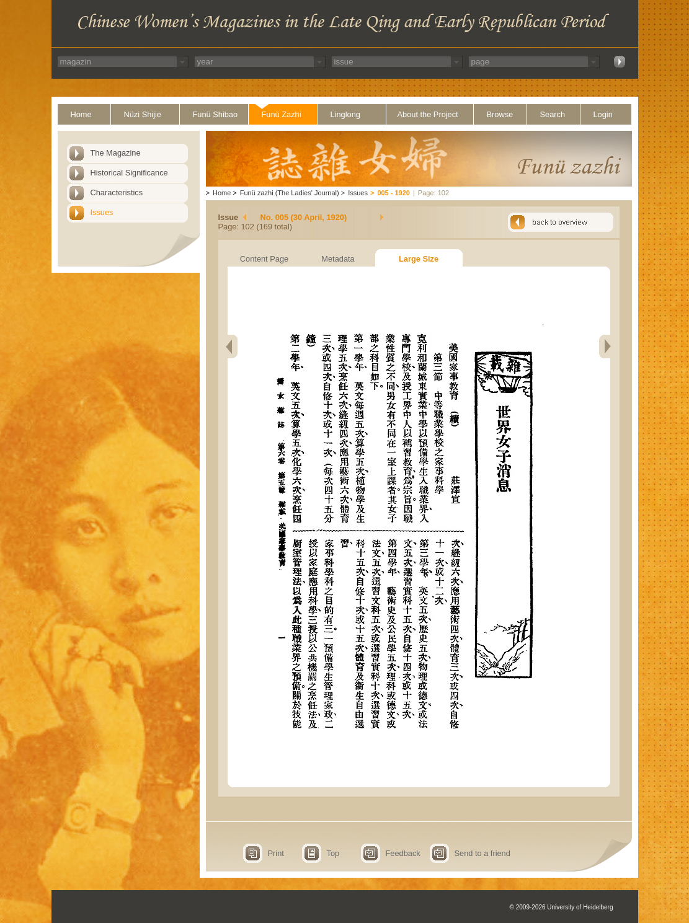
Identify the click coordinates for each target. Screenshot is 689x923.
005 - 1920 (393, 193)
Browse (500, 114)
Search (553, 114)
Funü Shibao (215, 114)
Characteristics (117, 192)
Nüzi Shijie (142, 114)
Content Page (264, 258)
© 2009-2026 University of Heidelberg (561, 907)
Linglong (345, 114)
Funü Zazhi (281, 114)
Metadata (337, 258)
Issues (102, 212)
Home (81, 114)
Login (603, 114)
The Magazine (116, 152)
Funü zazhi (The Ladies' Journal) (289, 193)
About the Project (428, 114)
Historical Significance (129, 172)
